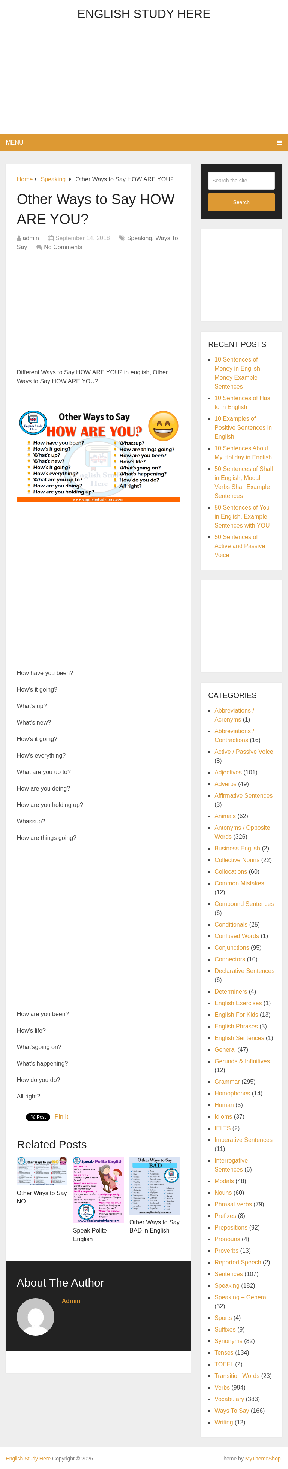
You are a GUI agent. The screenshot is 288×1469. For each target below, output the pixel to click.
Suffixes (225, 1329)
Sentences (228, 1274)
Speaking (139, 238)
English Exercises (238, 1003)
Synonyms (228, 1341)
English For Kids (236, 1015)
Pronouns (227, 1239)
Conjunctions (231, 947)
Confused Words (236, 936)
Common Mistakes (239, 883)
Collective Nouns (237, 860)
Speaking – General (240, 1297)
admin (30, 238)
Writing (223, 1422)
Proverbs (226, 1251)
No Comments (63, 247)
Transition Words (237, 1376)
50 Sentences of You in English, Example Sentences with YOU (242, 516)
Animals (225, 816)
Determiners (230, 991)
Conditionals (231, 924)
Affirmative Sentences (243, 795)
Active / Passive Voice (243, 752)
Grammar (227, 1082)
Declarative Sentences (244, 971)
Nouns (223, 1193)
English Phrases (236, 1026)
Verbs (222, 1387)
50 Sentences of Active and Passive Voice (239, 546)
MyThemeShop (263, 1459)
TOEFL (224, 1364)
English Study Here (143, 14)
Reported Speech (237, 1262)
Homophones (232, 1093)
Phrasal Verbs (233, 1204)
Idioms (223, 1116)
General (225, 1049)
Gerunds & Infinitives (242, 1061)
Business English (237, 848)
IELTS (222, 1128)
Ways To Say (231, 1411)
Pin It (61, 1116)
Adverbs (225, 784)
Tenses (224, 1352)
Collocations (230, 871)
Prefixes (225, 1216)
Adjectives (228, 772)
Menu (14, 142)
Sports (223, 1318)
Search (241, 202)
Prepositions (231, 1227)
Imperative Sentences (243, 1140)
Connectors (229, 959)
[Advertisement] (144, 82)
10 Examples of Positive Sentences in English (243, 427)
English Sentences (239, 1038)
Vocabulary (229, 1399)
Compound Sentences (244, 904)
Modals (224, 1181)
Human (224, 1105)
